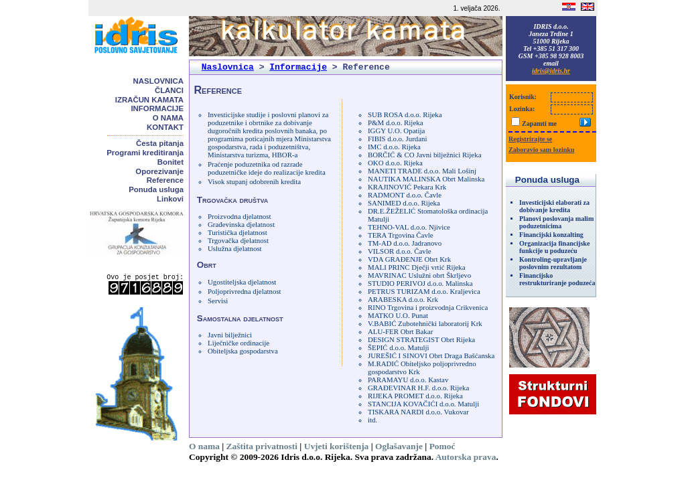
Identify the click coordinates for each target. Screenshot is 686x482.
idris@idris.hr (551, 70)
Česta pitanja (160, 143)
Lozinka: (522, 108)
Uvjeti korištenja (336, 446)
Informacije (157, 108)
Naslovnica (158, 81)
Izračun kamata (149, 100)
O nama (168, 118)
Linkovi (170, 199)
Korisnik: (523, 96)
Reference (165, 180)
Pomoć (442, 446)
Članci (169, 90)
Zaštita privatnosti (261, 446)
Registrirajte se (530, 139)
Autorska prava (465, 457)
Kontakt (165, 127)
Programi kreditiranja (145, 153)
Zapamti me (539, 123)
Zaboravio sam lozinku (541, 149)
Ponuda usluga (156, 189)
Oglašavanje (399, 446)
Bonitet (170, 162)
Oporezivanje (159, 171)
